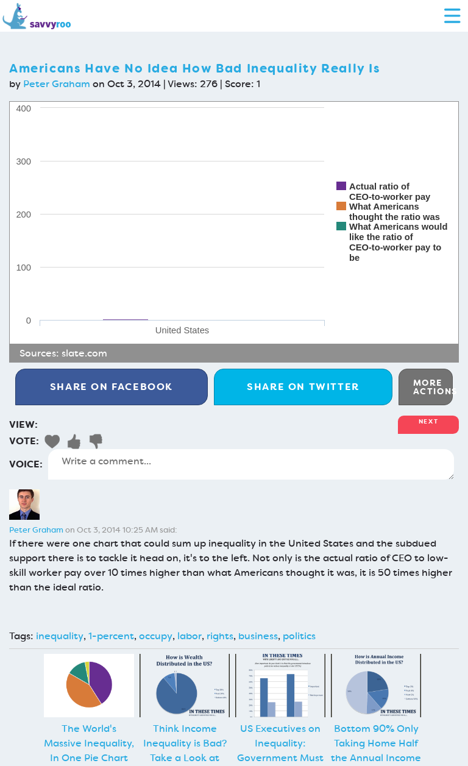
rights (220, 635)
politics (299, 635)
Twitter (303, 386)
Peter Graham (56, 83)
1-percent (111, 635)
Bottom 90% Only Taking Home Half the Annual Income (376, 743)
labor (189, 635)
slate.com (84, 353)
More (433, 387)
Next (428, 421)
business (258, 635)
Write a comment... (251, 464)
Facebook (111, 386)
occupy (155, 635)
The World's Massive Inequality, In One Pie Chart (89, 743)
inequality (59, 635)
